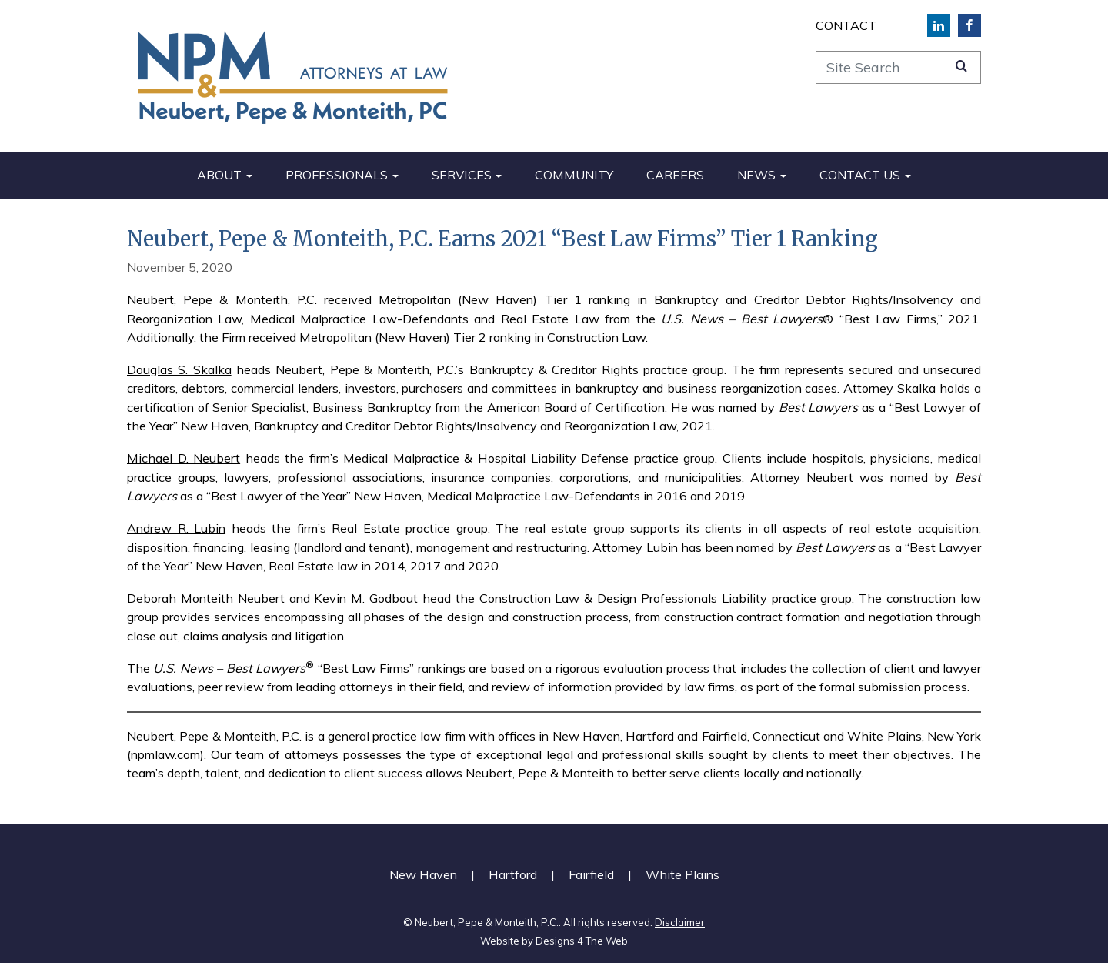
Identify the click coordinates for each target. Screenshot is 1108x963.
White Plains (682, 874)
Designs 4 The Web (582, 941)
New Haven (423, 874)
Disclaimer (680, 922)
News (756, 174)
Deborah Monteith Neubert (206, 598)
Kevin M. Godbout (366, 598)
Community (574, 174)
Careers (675, 174)
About (219, 174)
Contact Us (859, 174)
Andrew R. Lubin (176, 528)
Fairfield (591, 874)
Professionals (336, 174)
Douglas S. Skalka (179, 369)
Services (462, 174)
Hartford (513, 874)
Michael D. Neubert (183, 458)
